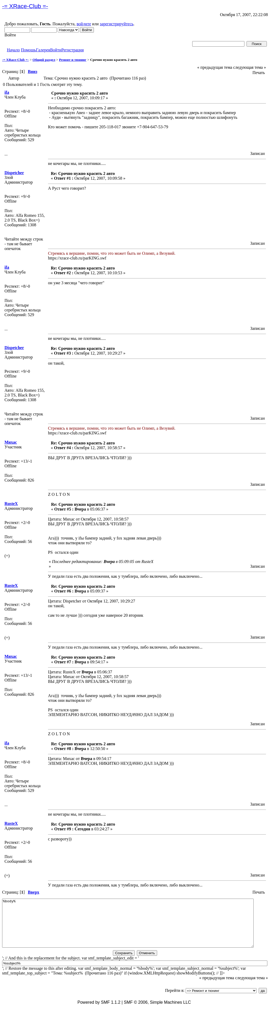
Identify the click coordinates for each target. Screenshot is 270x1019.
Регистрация (72, 50)
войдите (83, 24)
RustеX (11, 503)
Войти (55, 50)
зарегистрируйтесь (116, 24)
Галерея (43, 50)
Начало (13, 50)
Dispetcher (14, 172)
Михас (10, 442)
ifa (6, 92)
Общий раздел (43, 60)
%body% (128, 928)
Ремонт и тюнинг (72, 60)
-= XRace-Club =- (15, 60)
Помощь (28, 50)
